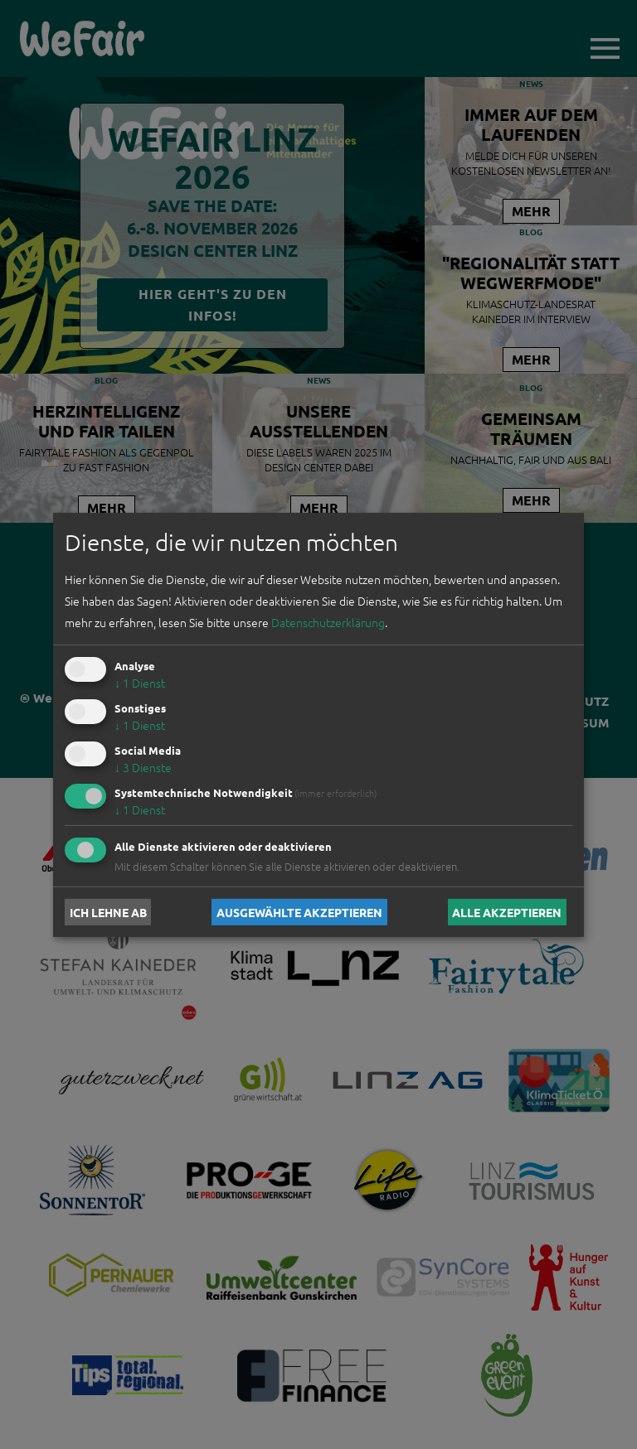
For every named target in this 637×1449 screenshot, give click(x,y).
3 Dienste (143, 767)
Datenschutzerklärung (328, 622)
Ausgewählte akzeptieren (299, 912)
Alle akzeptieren (507, 912)
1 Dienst (139, 682)
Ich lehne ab (108, 912)
